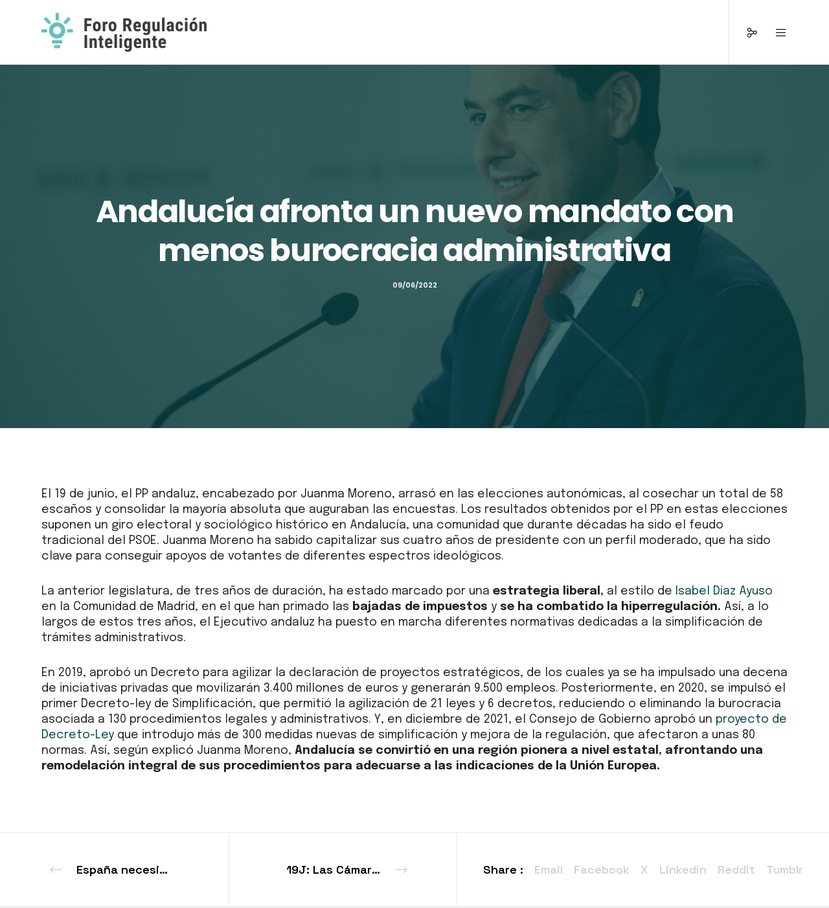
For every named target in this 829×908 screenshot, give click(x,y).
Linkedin (683, 869)
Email (548, 869)
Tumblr (784, 869)
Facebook (602, 869)
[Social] (743, 32)
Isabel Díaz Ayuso (724, 591)
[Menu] (773, 32)
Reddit (736, 869)
